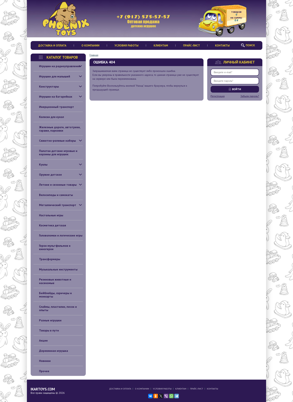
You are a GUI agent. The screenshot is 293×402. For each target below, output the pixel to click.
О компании (90, 45)
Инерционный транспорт (53, 107)
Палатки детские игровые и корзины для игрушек (55, 152)
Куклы (40, 164)
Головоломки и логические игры (57, 235)
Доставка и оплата (52, 45)
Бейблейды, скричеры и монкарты (52, 294)
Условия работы (126, 45)
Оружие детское (47, 174)
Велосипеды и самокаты (53, 195)
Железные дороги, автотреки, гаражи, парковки (57, 128)
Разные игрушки (47, 320)
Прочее (41, 371)
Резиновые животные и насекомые (52, 281)
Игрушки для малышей (51, 76)
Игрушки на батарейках (52, 96)
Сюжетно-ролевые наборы (54, 140)
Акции (40, 340)
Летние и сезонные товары (55, 184)
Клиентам (161, 45)
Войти (236, 89)
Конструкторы (46, 86)
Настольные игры (48, 215)
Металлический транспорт (54, 205)
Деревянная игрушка (50, 351)
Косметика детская (49, 225)
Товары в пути (46, 330)
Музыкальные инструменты (55, 269)
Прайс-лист (191, 45)
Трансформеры (46, 259)
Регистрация (218, 96)
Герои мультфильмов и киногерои (51, 247)
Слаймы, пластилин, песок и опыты (55, 308)
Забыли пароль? (249, 96)
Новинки (42, 361)
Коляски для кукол (48, 117)
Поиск (250, 45)
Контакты (222, 45)
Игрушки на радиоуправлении (57, 66)
